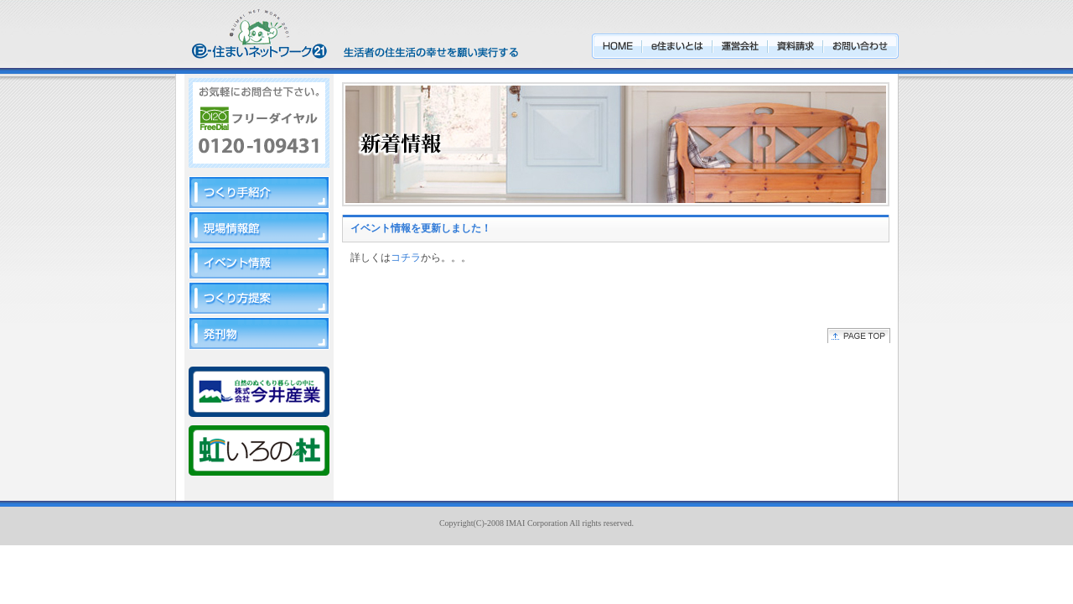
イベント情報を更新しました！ (420, 228)
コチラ (406, 257)
